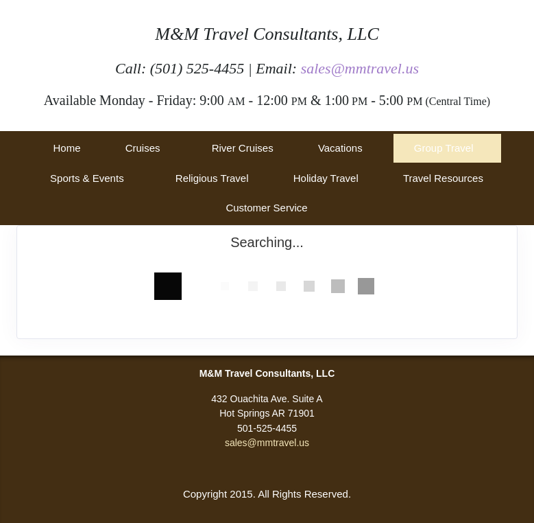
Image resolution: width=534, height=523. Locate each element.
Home (66, 148)
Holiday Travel (326, 178)
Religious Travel (212, 178)
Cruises (142, 148)
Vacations (340, 148)
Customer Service (266, 207)
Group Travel (444, 148)
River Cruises (243, 148)
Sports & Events (87, 178)
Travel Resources (443, 178)
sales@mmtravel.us (360, 68)
